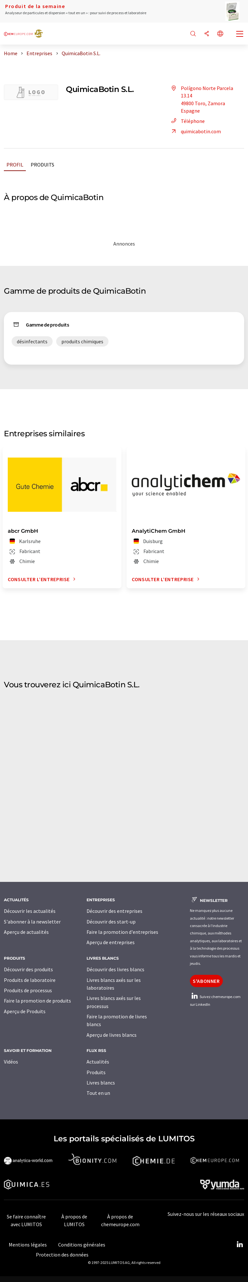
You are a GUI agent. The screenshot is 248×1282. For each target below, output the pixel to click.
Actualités (98, 1061)
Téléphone (187, 121)
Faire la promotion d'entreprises (122, 932)
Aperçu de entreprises (111, 942)
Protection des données (62, 1254)
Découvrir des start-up (111, 921)
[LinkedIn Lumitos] (239, 1244)
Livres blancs (101, 1082)
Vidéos (11, 1061)
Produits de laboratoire (30, 980)
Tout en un (98, 1093)
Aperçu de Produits (25, 1011)
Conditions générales (81, 1244)
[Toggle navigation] (240, 34)
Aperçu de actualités (26, 932)
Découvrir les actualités (30, 911)
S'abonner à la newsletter (32, 921)
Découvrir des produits (28, 969)
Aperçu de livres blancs (112, 1035)
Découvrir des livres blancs (115, 969)
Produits (42, 164)
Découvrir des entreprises (114, 911)
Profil (14, 164)
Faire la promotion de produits (37, 1000)
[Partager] (206, 34)
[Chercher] (193, 34)
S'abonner (206, 981)
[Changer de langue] (220, 34)
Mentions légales (28, 1244)
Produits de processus (28, 990)
